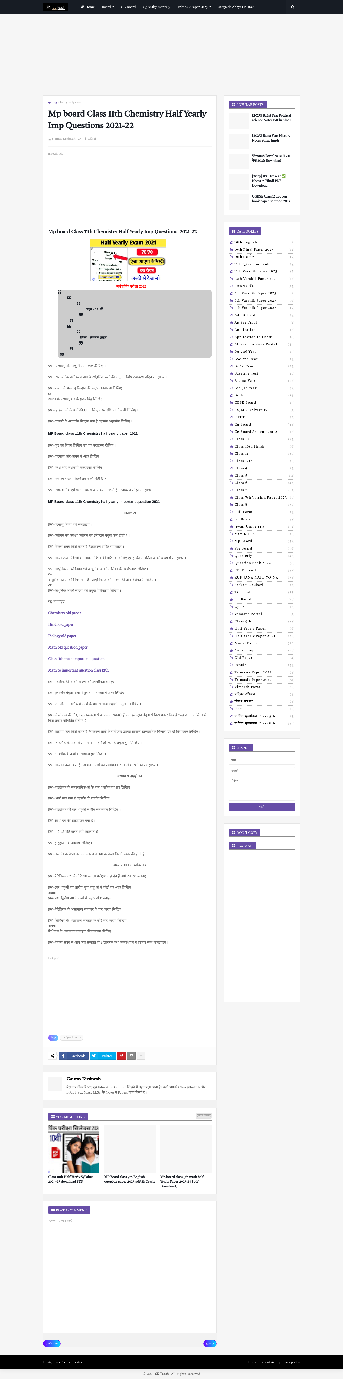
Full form (265, 512)
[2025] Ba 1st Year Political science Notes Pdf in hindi (271, 118)
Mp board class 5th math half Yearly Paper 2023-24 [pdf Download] (182, 1181)
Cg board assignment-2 (265, 432)
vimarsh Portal (265, 687)
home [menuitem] (87, 7)
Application (265, 330)
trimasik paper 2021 (265, 673)
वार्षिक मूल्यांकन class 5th (265, 716)
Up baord (265, 600)
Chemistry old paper (64, 613)
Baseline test (265, 374)
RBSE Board (265, 571)
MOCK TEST (265, 534)
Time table (265, 592)
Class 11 (265, 454)
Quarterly (265, 556)
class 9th (265, 622)
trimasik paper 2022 (265, 680)
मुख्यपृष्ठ (52, 102)
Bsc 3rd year (265, 388)
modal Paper (265, 643)
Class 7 (265, 490)
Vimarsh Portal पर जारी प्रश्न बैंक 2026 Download (271, 158)
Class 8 (265, 505)
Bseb (265, 395)
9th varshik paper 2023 (265, 308)
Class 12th (265, 461)
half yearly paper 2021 (265, 636)
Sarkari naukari (265, 585)
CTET (265, 417)
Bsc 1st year (265, 381)
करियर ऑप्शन (265, 694)
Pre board (265, 549)
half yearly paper (265, 629)
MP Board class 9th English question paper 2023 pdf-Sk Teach (129, 1179)
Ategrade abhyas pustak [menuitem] (236, 7)
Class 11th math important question (76, 659)
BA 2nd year (265, 352)
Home (252, 1362)
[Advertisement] (171, 54)
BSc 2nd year (265, 359)
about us (268, 1362)
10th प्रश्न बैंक (265, 257)
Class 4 (265, 468)
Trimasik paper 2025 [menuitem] (192, 7)
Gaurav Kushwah (83, 1079)
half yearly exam (71, 102)
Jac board (265, 520)
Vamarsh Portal (265, 614)
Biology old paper (62, 636)
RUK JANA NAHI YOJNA (265, 578)
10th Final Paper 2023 (265, 250)
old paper (265, 658)
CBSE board (265, 403)
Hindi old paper (60, 625)
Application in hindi (265, 337)
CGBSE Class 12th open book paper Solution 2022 (271, 199)
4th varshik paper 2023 (265, 293)
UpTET (265, 607)
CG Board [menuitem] (128, 7)
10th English (265, 242)
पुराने (209, 1343)
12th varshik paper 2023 (265, 279)
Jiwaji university (265, 527)
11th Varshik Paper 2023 (265, 272)
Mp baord (265, 541)
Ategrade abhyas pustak (265, 344)
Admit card (265, 315)
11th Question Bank (265, 264)
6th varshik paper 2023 (265, 301)
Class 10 (265, 439)
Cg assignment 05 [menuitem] (156, 7)
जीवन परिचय (265, 702)
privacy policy (289, 1362)
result (265, 665)
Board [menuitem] (106, 7)
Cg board (265, 425)
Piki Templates (71, 1362)
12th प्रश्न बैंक (265, 286)
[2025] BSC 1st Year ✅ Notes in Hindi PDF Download (269, 181)
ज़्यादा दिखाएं (204, 1115)
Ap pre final (265, 323)
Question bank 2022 (265, 563)
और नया (53, 1343)
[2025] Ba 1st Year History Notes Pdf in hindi (271, 138)
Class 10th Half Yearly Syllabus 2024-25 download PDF (70, 1179)
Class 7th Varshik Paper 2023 (265, 498)
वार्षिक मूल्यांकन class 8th (265, 724)
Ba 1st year (265, 366)
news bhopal (265, 651)
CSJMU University (265, 410)
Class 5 (265, 476)
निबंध (265, 709)
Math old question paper (67, 648)
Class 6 (265, 483)
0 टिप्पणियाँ (89, 139)
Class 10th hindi (265, 447)
